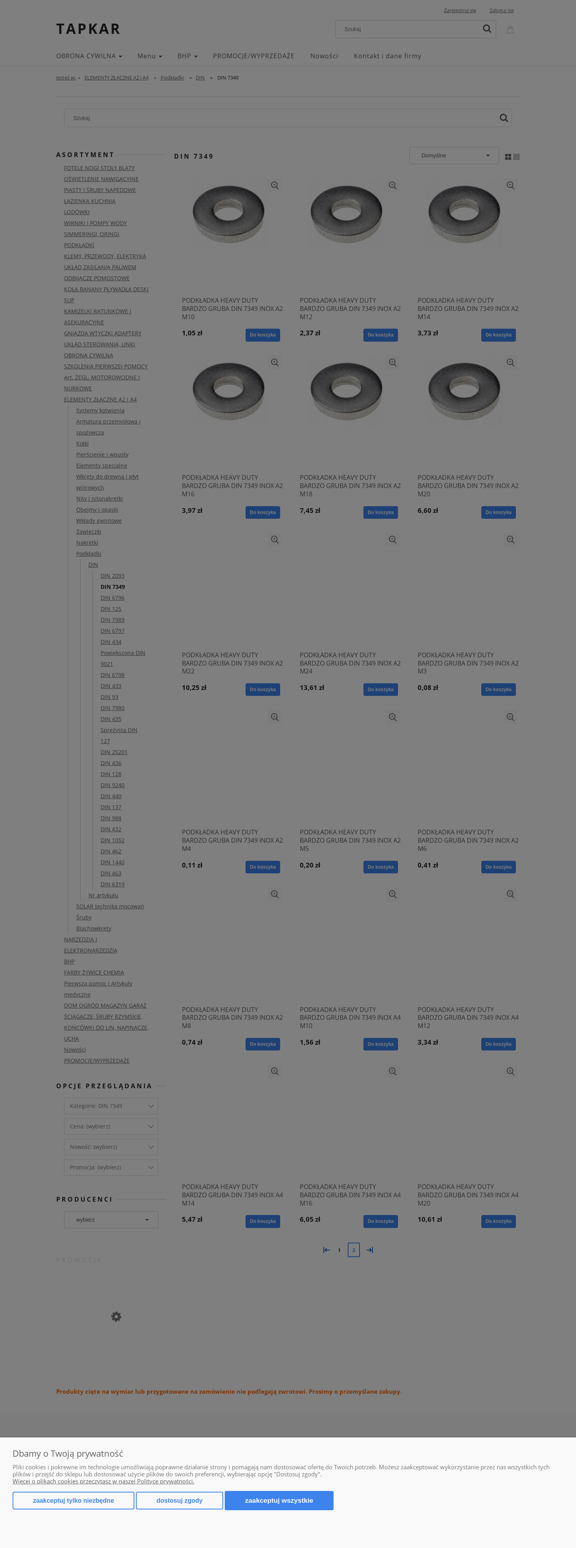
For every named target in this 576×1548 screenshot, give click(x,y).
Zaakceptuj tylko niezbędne (73, 1500)
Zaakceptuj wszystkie (279, 1500)
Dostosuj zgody (179, 1500)
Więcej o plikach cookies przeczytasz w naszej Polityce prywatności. (103, 1481)
